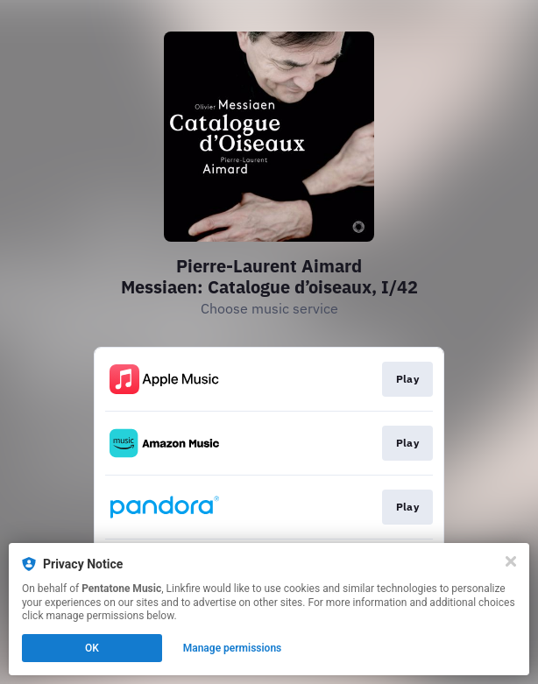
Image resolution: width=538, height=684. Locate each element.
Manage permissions (232, 648)
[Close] (511, 561)
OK (92, 648)
